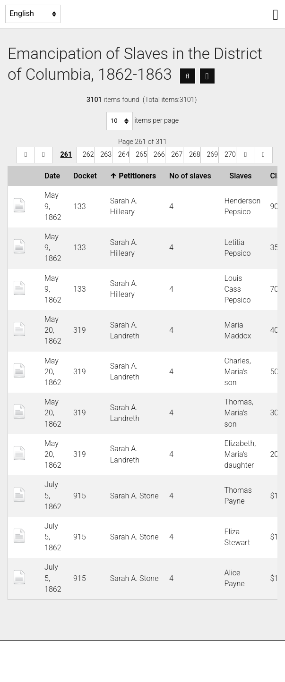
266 (159, 155)
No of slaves (192, 175)
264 (124, 155)
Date (54, 175)
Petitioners (135, 175)
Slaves (243, 175)
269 (212, 155)
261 (66, 155)
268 (194, 155)
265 (141, 155)
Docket (87, 175)
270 (230, 155)
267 (176, 155)
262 (88, 155)
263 (106, 155)
